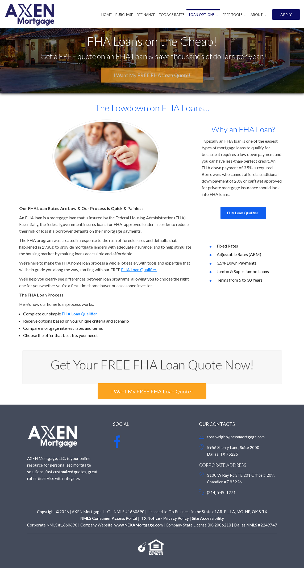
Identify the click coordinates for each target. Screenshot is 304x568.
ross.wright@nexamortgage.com (236, 436)
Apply (286, 14)
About (258, 15)
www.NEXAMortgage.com (138, 524)
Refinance (146, 15)
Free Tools (234, 15)
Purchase (124, 15)
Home (106, 15)
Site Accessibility (208, 518)
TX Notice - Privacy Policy (164, 518)
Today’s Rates (172, 15)
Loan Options (203, 15)
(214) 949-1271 (221, 492)
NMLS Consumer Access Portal (108, 518)
